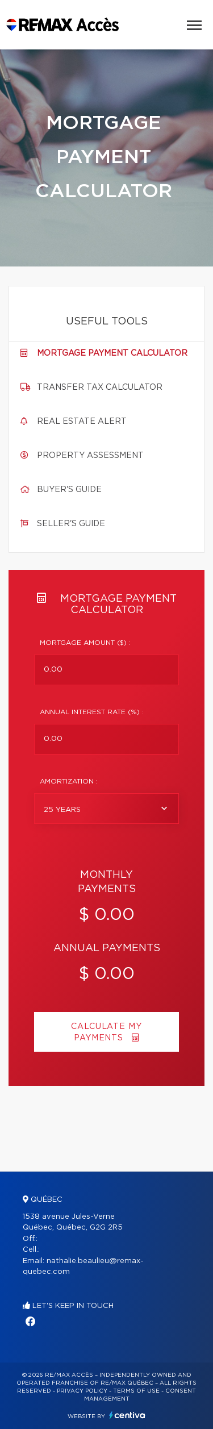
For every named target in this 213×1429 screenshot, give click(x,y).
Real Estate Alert (82, 422)
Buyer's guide (69, 490)
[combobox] (106, 808)
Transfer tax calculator (99, 387)
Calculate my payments (106, 1032)
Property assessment (90, 456)
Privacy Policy (82, 1391)
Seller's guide (71, 524)
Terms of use (136, 1391)
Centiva (127, 1415)
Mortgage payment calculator (112, 353)
